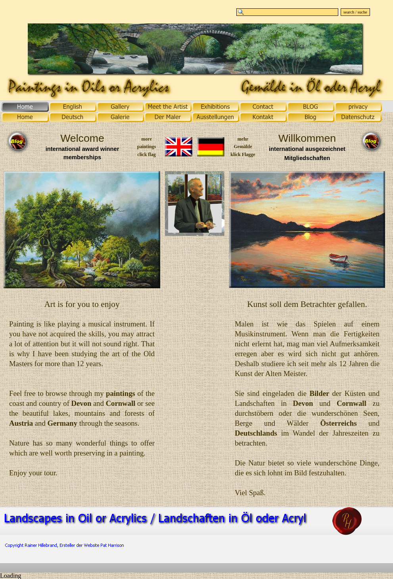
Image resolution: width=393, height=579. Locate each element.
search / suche (355, 12)
